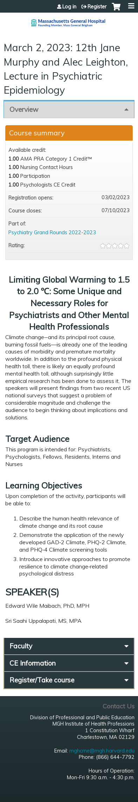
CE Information (32, 663)
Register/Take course (41, 680)
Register (97, 6)
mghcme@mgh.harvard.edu (101, 751)
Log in (69, 6)
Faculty (20, 646)
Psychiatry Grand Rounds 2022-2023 (52, 232)
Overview (24, 109)
